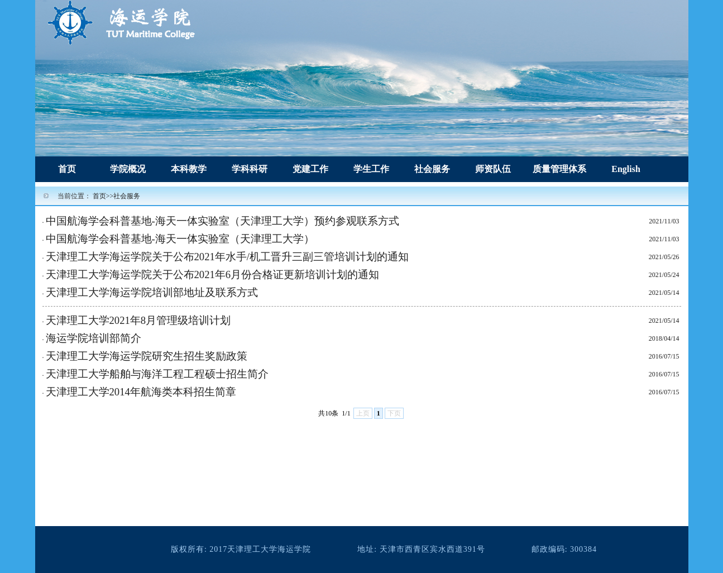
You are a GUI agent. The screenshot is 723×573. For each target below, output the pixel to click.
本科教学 (189, 169)
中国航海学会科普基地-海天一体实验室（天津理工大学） (180, 239)
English (625, 169)
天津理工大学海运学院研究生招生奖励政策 (146, 356)
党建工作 (310, 169)
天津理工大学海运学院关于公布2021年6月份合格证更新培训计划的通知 (213, 274)
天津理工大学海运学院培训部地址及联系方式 (152, 292)
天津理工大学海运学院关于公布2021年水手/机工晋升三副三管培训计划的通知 (227, 256)
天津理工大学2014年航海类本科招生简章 (141, 392)
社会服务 (432, 169)
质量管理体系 (559, 169)
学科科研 (249, 169)
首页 (67, 169)
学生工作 (371, 169)
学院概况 (128, 169)
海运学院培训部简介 (93, 338)
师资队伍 (493, 169)
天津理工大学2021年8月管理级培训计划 (138, 320)
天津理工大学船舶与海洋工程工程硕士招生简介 (157, 374)
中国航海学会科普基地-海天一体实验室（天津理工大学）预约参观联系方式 (222, 221)
